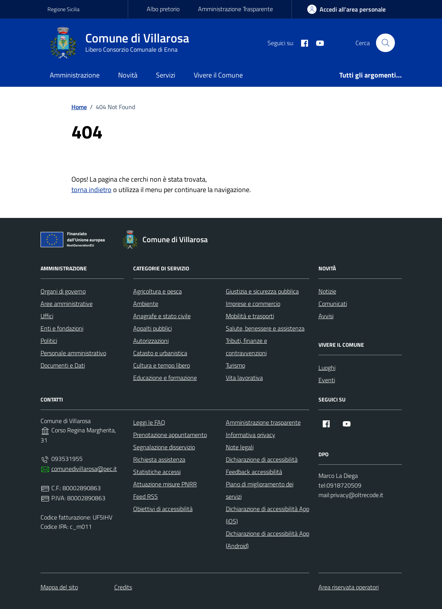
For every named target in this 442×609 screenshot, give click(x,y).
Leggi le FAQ (149, 422)
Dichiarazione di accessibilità (262, 459)
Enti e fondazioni (62, 328)
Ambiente (145, 303)
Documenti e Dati (63, 365)
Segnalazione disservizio (164, 447)
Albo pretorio (163, 8)
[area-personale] (346, 9)
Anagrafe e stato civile (162, 316)
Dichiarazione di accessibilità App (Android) (267, 539)
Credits (123, 587)
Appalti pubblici (152, 328)
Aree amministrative (67, 303)
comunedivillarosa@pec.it (84, 468)
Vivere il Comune (218, 75)
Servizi (165, 75)
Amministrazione (75, 75)
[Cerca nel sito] (385, 43)
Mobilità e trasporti (250, 316)
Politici (49, 340)
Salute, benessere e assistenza (265, 328)
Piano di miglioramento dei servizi (259, 490)
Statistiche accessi (157, 471)
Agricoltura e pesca (157, 291)
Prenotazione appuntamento (170, 434)
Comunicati (332, 303)
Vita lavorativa (244, 377)
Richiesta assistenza (159, 459)
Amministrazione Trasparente (235, 8)
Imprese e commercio (253, 303)
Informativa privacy (250, 434)
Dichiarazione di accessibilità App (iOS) (267, 515)
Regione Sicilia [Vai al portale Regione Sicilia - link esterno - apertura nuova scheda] (63, 9)
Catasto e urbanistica (160, 353)
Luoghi (326, 367)
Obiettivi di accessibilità (163, 508)
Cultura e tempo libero (161, 365)
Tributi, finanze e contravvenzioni (246, 347)
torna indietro (91, 189)
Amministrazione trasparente (263, 422)
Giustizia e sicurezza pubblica (262, 291)
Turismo (235, 365)
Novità (127, 75)
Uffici (47, 316)
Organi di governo (63, 291)
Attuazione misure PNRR (165, 484)
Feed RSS (145, 496)
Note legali (240, 447)
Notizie (327, 291)
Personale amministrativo (73, 353)
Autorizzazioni (151, 340)
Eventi (326, 380)
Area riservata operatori (348, 587)
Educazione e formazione (165, 377)
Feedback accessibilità (254, 471)
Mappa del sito (59, 587)
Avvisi (326, 316)
